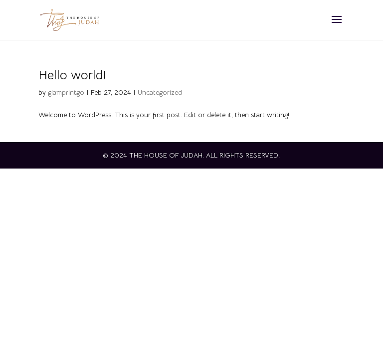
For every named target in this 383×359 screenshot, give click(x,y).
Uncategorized (160, 92)
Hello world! (72, 75)
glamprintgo (66, 92)
